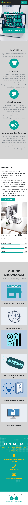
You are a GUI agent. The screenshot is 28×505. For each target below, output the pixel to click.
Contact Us (8, 199)
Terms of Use (18, 501)
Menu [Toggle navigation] (24, 2)
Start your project (14, 30)
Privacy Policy (10, 501)
